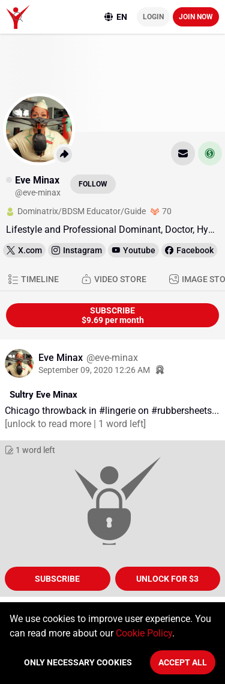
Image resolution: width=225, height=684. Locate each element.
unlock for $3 (167, 579)
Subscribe (57, 579)
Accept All (182, 662)
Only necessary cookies (78, 662)
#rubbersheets (181, 410)
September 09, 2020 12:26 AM (94, 370)
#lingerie (117, 410)
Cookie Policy (144, 633)
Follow (93, 184)
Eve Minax (61, 357)
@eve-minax (112, 357)
